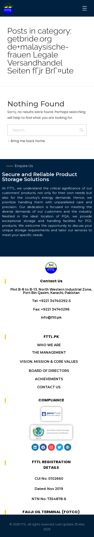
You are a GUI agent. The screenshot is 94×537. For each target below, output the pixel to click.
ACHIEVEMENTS (49, 379)
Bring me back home (26, 141)
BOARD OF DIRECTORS (49, 371)
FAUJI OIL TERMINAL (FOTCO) (51, 511)
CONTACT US (49, 387)
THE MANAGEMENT (49, 352)
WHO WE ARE (49, 345)
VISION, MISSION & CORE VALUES (49, 362)
